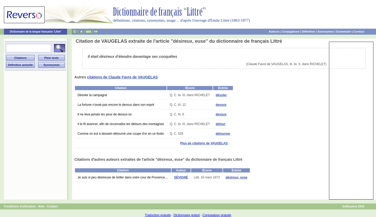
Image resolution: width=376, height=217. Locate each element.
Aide (41, 206)
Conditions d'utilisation (20, 206)
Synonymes (326, 31)
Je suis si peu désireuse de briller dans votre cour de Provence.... (123, 177)
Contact (359, 31)
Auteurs (274, 31)
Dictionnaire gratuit (187, 215)
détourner (223, 133)
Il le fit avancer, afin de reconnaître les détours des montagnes (121, 124)
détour (220, 124)
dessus (221, 105)
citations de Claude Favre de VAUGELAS (122, 77)
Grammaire (343, 31)
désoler (221, 95)
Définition (308, 31)
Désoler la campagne (92, 95)
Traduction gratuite (158, 215)
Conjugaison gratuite (216, 215)
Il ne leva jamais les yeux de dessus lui (105, 114)
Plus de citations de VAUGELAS (204, 143)
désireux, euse (236, 177)
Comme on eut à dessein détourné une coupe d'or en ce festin (121, 133)
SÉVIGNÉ (181, 177)
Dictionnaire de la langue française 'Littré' (35, 31)
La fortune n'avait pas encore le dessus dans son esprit (116, 105)
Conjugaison (290, 31)
